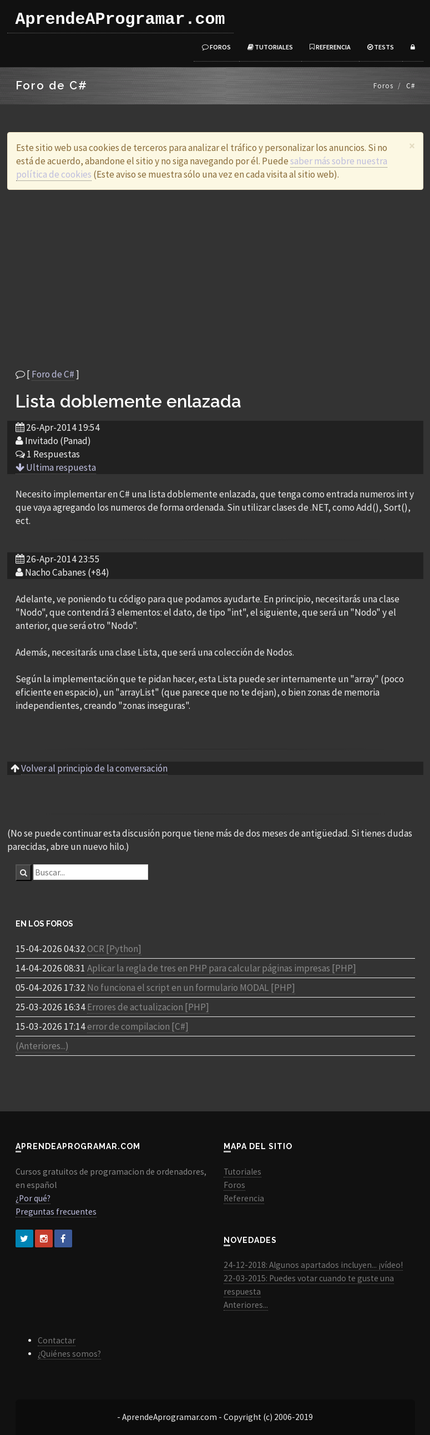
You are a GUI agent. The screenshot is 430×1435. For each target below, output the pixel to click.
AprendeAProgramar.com (120, 19)
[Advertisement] (215, 278)
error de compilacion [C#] (138, 1026)
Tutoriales (270, 47)
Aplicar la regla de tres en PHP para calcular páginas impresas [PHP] (221, 968)
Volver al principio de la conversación (94, 768)
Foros (216, 47)
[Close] (412, 146)
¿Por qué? (33, 1198)
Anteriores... (246, 1305)
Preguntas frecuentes (56, 1211)
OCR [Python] (114, 949)
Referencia (330, 47)
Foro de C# (53, 374)
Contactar (56, 1340)
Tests (380, 47)
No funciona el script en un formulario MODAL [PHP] (191, 987)
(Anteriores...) (42, 1046)
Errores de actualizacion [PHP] (148, 1007)
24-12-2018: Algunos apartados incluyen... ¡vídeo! (313, 1265)
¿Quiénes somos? (69, 1353)
